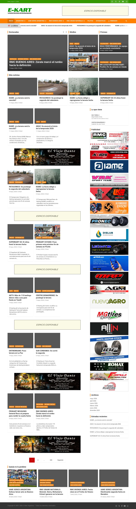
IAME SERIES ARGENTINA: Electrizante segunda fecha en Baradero (113, 491)
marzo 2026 (93, 403)
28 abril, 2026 (13, 496)
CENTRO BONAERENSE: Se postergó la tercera (47, 296)
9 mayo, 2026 (43, 103)
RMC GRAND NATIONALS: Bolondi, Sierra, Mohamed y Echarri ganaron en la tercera (51, 491)
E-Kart (20, 68)
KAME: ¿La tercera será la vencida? (29, 25)
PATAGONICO (49, 93)
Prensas (103, 32)
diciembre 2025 (95, 410)
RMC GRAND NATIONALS (75, 21)
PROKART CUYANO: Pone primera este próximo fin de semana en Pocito (83, 64)
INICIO (11, 21)
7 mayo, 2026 (13, 302)
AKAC (71, 43)
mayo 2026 (93, 398)
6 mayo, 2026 (40, 355)
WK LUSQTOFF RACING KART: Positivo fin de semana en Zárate (113, 66)
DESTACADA (13, 59)
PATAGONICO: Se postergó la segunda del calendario (98, 25)
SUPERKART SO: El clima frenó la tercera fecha (112, 99)
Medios (73, 32)
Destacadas (14, 32)
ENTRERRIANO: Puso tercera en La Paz (17, 352)
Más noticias (14, 75)
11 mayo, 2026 (73, 50)
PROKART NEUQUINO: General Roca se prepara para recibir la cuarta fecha (20, 413)
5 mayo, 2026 (13, 68)
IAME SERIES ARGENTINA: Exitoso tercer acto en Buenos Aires (21, 491)
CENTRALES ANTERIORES (16, 480)
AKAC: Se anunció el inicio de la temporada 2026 (61, 25)
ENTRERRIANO (19, 346)
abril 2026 (93, 401)
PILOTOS (90, 21)
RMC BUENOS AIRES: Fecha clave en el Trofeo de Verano (81, 490)
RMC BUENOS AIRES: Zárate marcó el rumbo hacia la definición (45, 413)
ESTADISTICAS (100, 21)
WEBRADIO (113, 21)
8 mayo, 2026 (73, 69)
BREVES (12, 93)
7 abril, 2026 (73, 494)
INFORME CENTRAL (23, 59)
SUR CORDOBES (46, 346)
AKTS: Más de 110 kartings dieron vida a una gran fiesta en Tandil (20, 297)
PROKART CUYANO (81, 60)
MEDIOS (77, 43)
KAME (17, 93)
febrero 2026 (94, 406)
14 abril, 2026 (44, 496)
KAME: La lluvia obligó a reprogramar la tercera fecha (81, 99)
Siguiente (60, 460)
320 (51, 460)
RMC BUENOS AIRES (55, 21)
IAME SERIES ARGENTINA (36, 21)
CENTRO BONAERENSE (48, 291)
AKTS (11, 291)
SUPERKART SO (111, 93)
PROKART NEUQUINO (20, 406)
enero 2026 (93, 408)
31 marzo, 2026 (105, 496)
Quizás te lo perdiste (17, 467)
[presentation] (63, 32)
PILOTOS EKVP (104, 43)
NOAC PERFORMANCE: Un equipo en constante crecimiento (113, 47)
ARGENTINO (20, 21)
